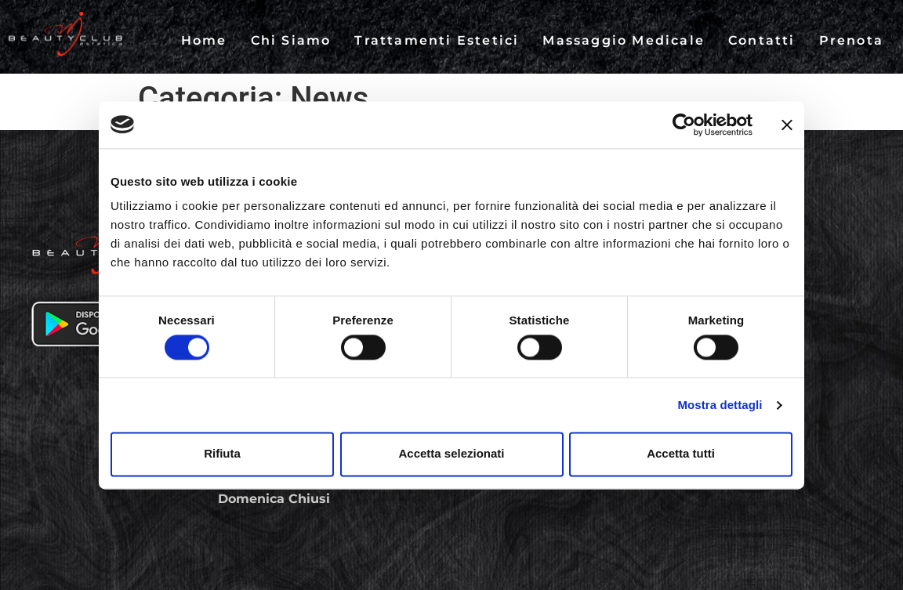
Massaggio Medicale (623, 40)
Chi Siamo (291, 40)
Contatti (762, 40)
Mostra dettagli (719, 404)
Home (204, 40)
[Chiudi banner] (787, 124)
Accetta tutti (681, 454)
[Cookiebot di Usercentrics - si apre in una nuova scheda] (683, 124)
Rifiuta (222, 454)
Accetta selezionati (451, 454)
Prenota (851, 40)
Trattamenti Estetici (436, 40)
